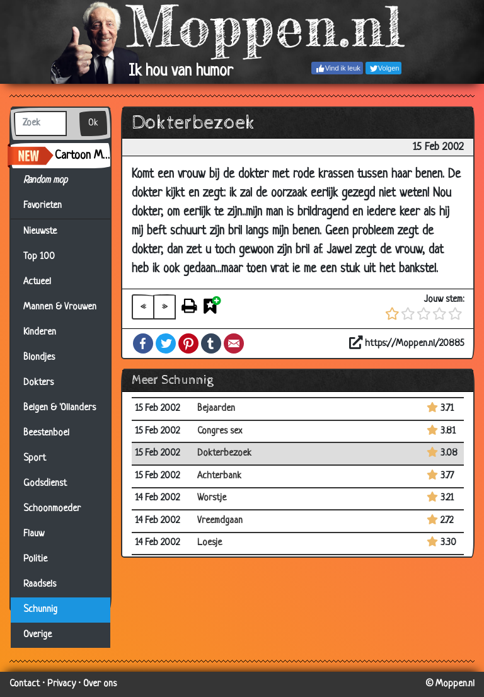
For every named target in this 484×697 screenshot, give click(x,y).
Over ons (100, 684)
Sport (34, 458)
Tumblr (211, 343)
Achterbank (219, 476)
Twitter (166, 343)
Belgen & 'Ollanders (59, 408)
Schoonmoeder (52, 509)
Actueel (37, 282)
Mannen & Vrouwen (59, 307)
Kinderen (39, 332)
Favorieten (50, 206)
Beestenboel (46, 433)
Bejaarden (216, 408)
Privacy (61, 684)
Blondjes (39, 357)
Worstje (211, 498)
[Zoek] (40, 123)
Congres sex (219, 431)
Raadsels (39, 584)
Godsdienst (45, 483)
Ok (93, 123)
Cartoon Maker (82, 155)
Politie (35, 559)
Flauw (33, 534)
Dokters (38, 382)
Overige (37, 635)
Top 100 (39, 256)
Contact (24, 684)
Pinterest (188, 343)
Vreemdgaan (220, 521)
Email (234, 343)
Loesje (209, 543)
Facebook (143, 343)
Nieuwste (40, 231)
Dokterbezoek (224, 453)
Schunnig (40, 609)
